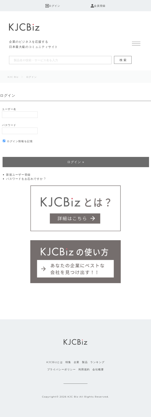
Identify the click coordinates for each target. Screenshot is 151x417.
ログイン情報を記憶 (18, 141)
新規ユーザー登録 (18, 174)
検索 (124, 60)
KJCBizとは (54, 362)
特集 (68, 362)
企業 (76, 362)
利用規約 (84, 369)
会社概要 (98, 369)
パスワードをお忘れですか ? (26, 179)
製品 (85, 362)
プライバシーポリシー (61, 369)
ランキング (97, 362)
